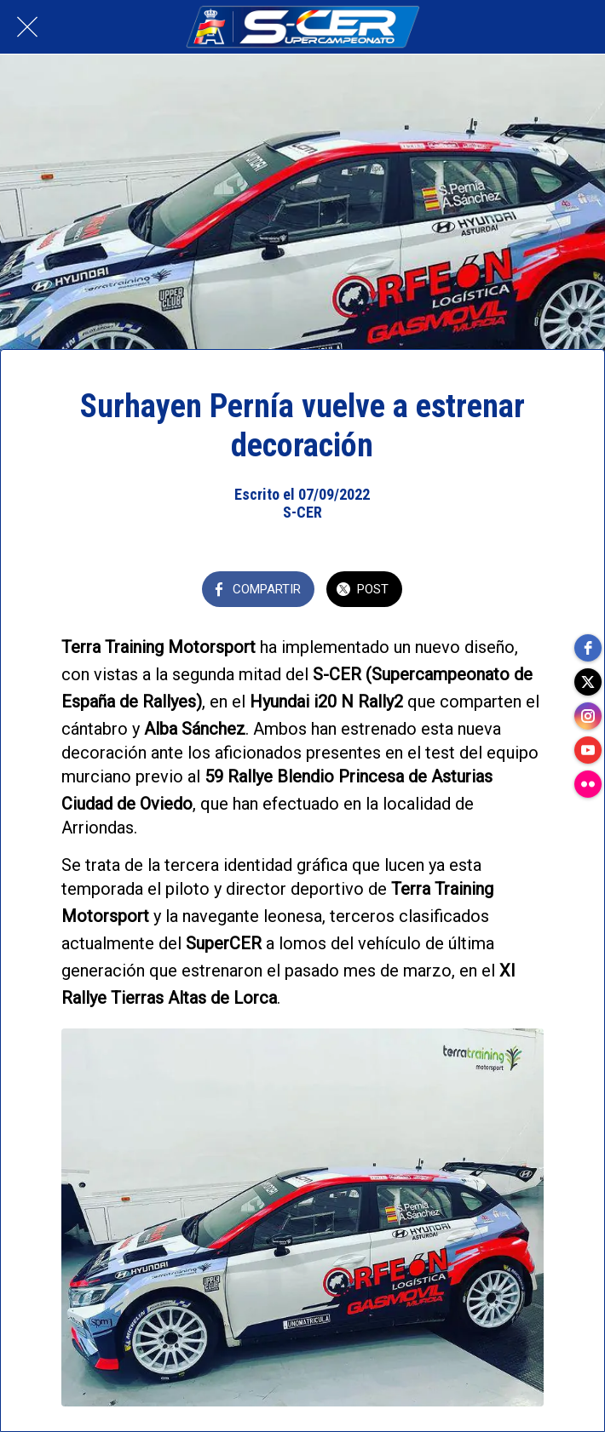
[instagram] (588, 716)
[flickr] (588, 784)
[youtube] (588, 750)
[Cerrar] (27, 27)
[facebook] (588, 648)
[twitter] (588, 682)
